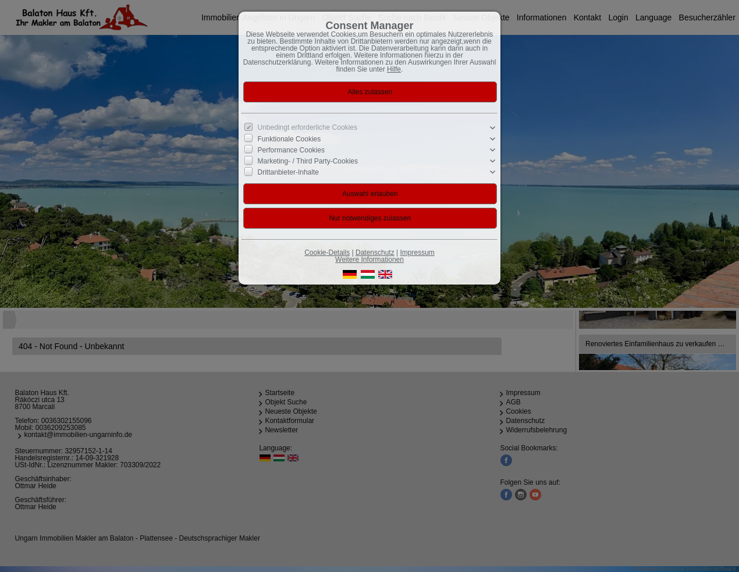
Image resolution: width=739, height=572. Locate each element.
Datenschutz (375, 252)
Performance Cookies (291, 150)
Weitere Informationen (369, 259)
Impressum (417, 252)
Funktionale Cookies (289, 139)
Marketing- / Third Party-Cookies (308, 161)
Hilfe (394, 69)
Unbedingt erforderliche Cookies (307, 127)
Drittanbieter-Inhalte (288, 172)
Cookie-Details (327, 252)
